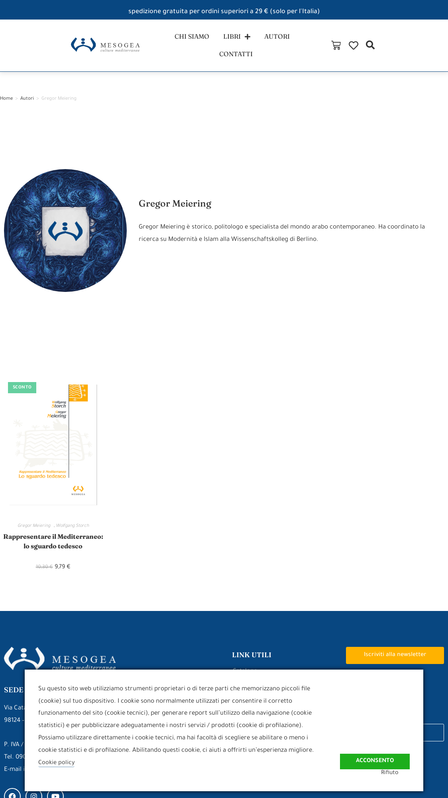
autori (256, 49)
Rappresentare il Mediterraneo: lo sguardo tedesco (53, 555)
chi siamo (166, 49)
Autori (27, 107)
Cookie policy (57, 763)
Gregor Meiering (36, 534)
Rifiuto (400, 773)
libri (213, 49)
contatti (302, 49)
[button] (437, 49)
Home (6, 107)
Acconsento (373, 755)
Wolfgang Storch (72, 534)
